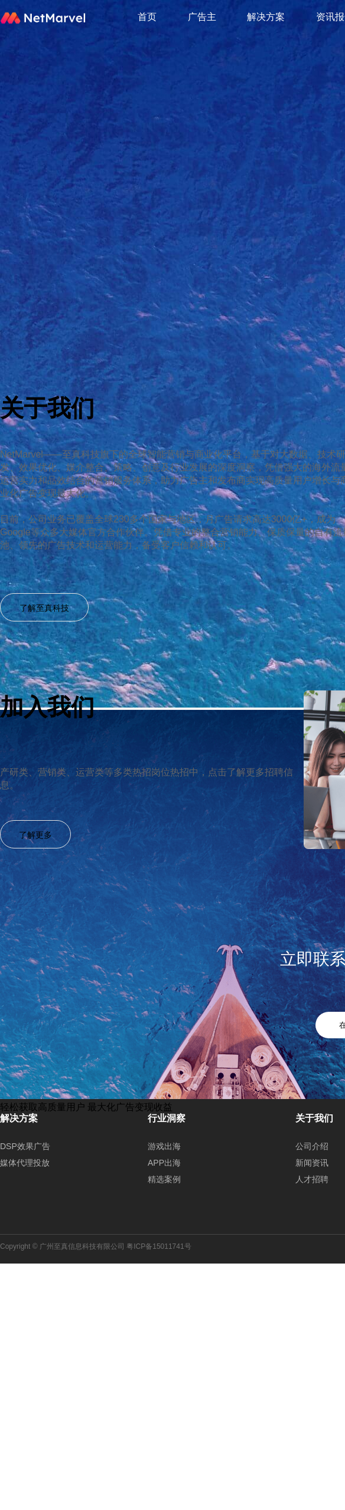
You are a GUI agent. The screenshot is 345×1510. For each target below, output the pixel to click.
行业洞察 (166, 1118)
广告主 (202, 17)
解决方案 (266, 17)
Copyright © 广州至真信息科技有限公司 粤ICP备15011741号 (95, 1246)
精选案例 (164, 1179)
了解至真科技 (44, 608)
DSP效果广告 (25, 1146)
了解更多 (35, 835)
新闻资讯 (311, 1162)
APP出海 (164, 1162)
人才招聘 (311, 1179)
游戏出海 (164, 1146)
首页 (147, 17)
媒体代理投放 (25, 1162)
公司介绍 (311, 1146)
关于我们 (314, 1118)
